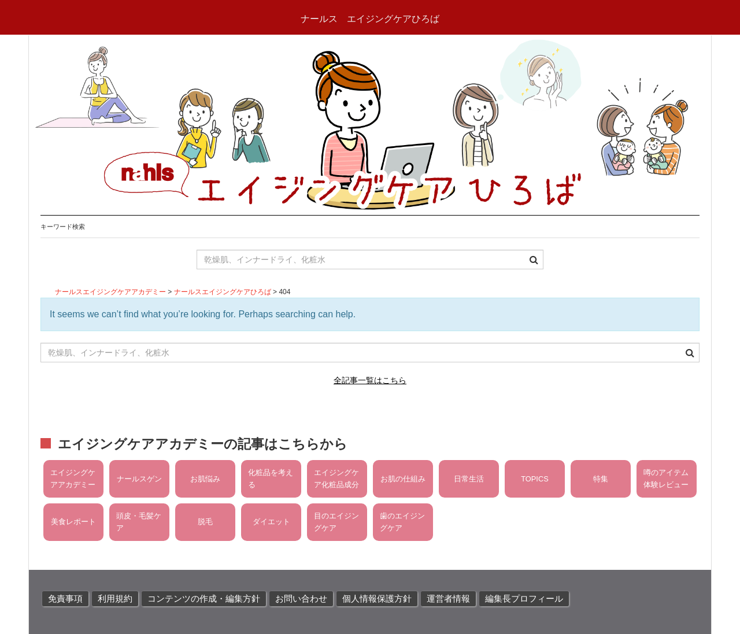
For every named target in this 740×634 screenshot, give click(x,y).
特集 (600, 478)
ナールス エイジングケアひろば (370, 19)
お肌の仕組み (403, 478)
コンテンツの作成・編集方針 (203, 598)
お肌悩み (205, 478)
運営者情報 (448, 598)
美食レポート (73, 521)
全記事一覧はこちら (370, 380)
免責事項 (65, 598)
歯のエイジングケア (402, 521)
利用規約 (115, 598)
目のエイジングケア (336, 521)
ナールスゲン (139, 478)
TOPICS (534, 478)
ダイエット (271, 521)
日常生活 (469, 478)
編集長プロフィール (524, 598)
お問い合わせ (301, 598)
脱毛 (205, 521)
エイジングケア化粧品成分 (336, 478)
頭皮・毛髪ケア (138, 521)
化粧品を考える (270, 478)
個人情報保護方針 (377, 598)
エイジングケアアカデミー (72, 478)
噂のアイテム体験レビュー (666, 478)
